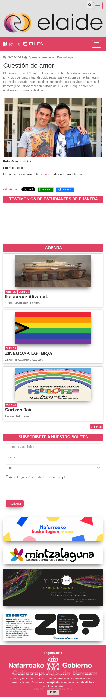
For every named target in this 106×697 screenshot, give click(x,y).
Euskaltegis (65, 57)
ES (40, 43)
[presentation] (31, 489)
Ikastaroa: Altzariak (26, 296)
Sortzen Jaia (19, 410)
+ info (59, 686)
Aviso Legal (16, 477)
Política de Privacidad (42, 477)
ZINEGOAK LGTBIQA (28, 353)
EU (32, 43)
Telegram (64, 189)
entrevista (47, 174)
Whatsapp (45, 189)
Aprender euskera (41, 57)
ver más (96, 427)
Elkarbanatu (11, 189)
